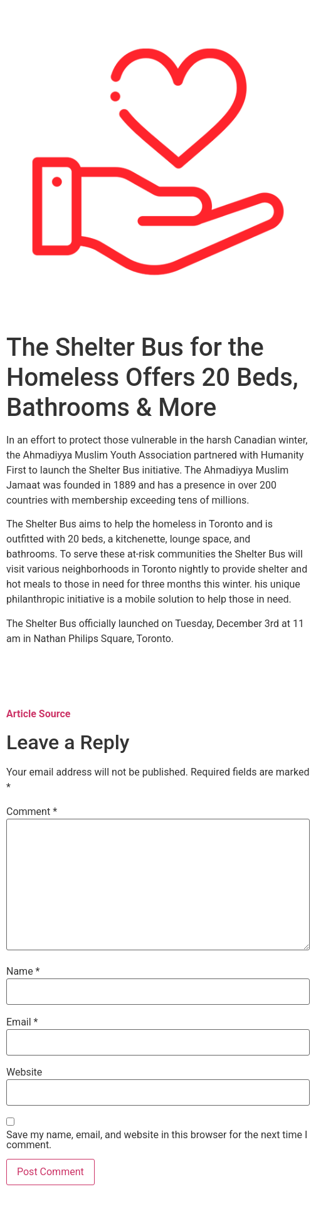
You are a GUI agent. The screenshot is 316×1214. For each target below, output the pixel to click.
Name (23, 972)
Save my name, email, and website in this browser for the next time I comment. (156, 1140)
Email (22, 1022)
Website (24, 1072)
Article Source (38, 714)
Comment (31, 812)
